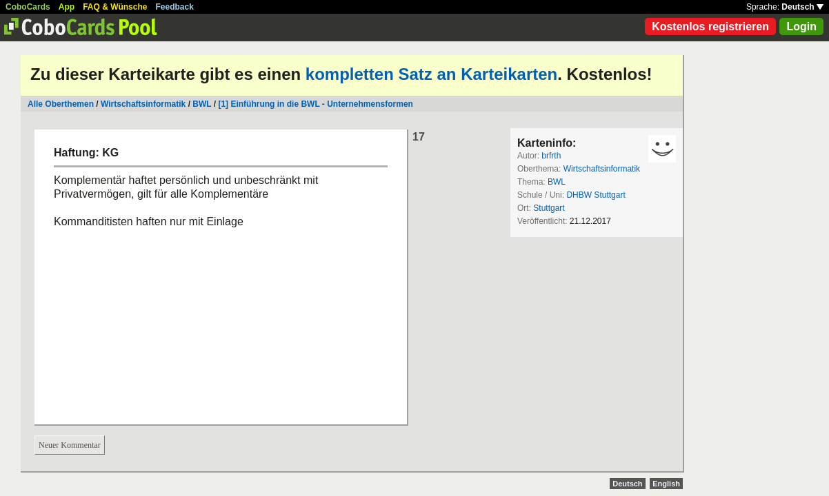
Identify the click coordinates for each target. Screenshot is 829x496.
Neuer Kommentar (70, 445)
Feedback (175, 7)
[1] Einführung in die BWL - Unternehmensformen (315, 104)
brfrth (551, 156)
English (666, 483)
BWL (201, 104)
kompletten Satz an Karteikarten (431, 74)
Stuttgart (548, 208)
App (66, 7)
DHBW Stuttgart (595, 195)
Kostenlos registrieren (710, 26)
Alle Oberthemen (61, 104)
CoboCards (28, 7)
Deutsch (802, 7)
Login (801, 26)
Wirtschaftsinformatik (143, 104)
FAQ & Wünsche (115, 7)
